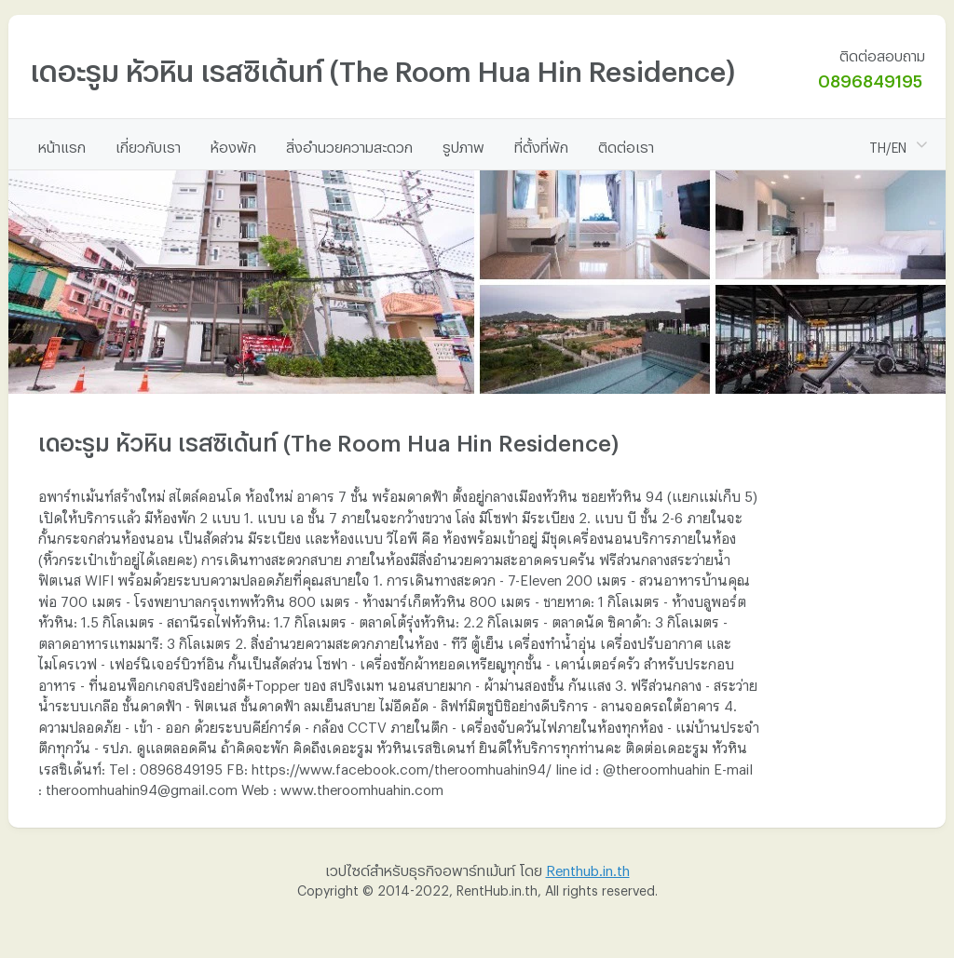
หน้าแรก (62, 144)
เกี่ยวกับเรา (148, 144)
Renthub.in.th (588, 867)
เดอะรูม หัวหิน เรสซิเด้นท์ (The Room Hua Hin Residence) (382, 65)
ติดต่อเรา (626, 144)
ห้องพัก (233, 144)
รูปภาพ (463, 144)
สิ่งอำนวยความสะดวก (349, 144)
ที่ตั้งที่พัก (541, 144)
